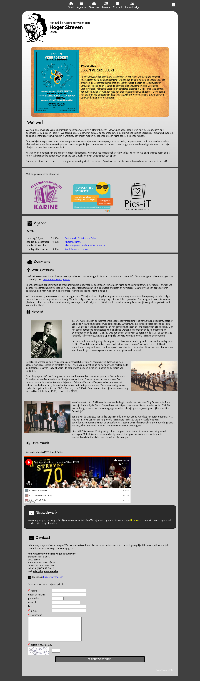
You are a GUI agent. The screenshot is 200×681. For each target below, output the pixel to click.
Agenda (81, 6)
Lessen (106, 6)
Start (71, 6)
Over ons (94, 6)
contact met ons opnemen (56, 279)
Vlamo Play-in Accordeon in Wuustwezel (85, 245)
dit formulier (135, 520)
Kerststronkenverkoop (76, 249)
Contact (117, 6)
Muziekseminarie (73, 241)
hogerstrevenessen (53, 576)
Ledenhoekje (132, 6)
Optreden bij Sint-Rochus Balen (80, 238)
